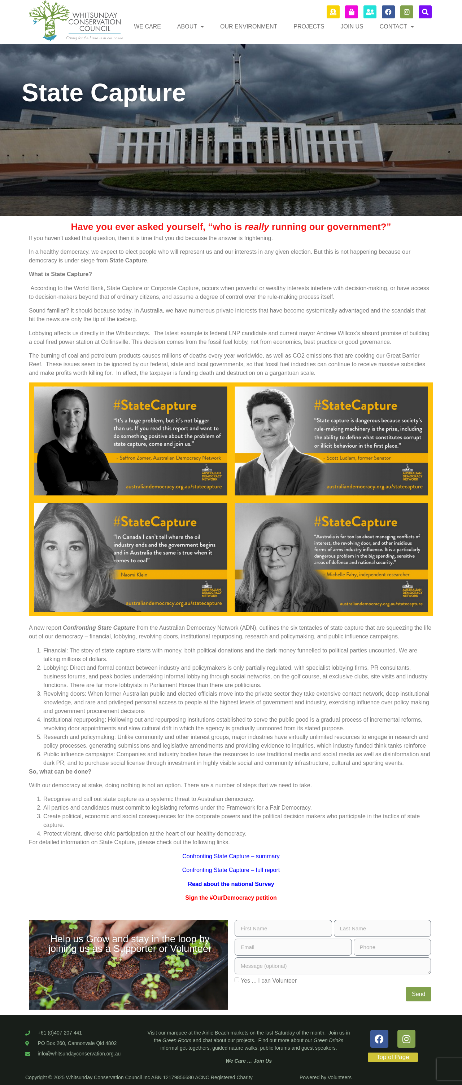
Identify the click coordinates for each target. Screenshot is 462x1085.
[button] (191, 26)
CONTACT (397, 26)
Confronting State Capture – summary (230, 856)
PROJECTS (308, 26)
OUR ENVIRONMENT (248, 26)
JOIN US (352, 26)
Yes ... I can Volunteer (269, 981)
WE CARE (147, 26)
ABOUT (190, 26)
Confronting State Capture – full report (231, 870)
